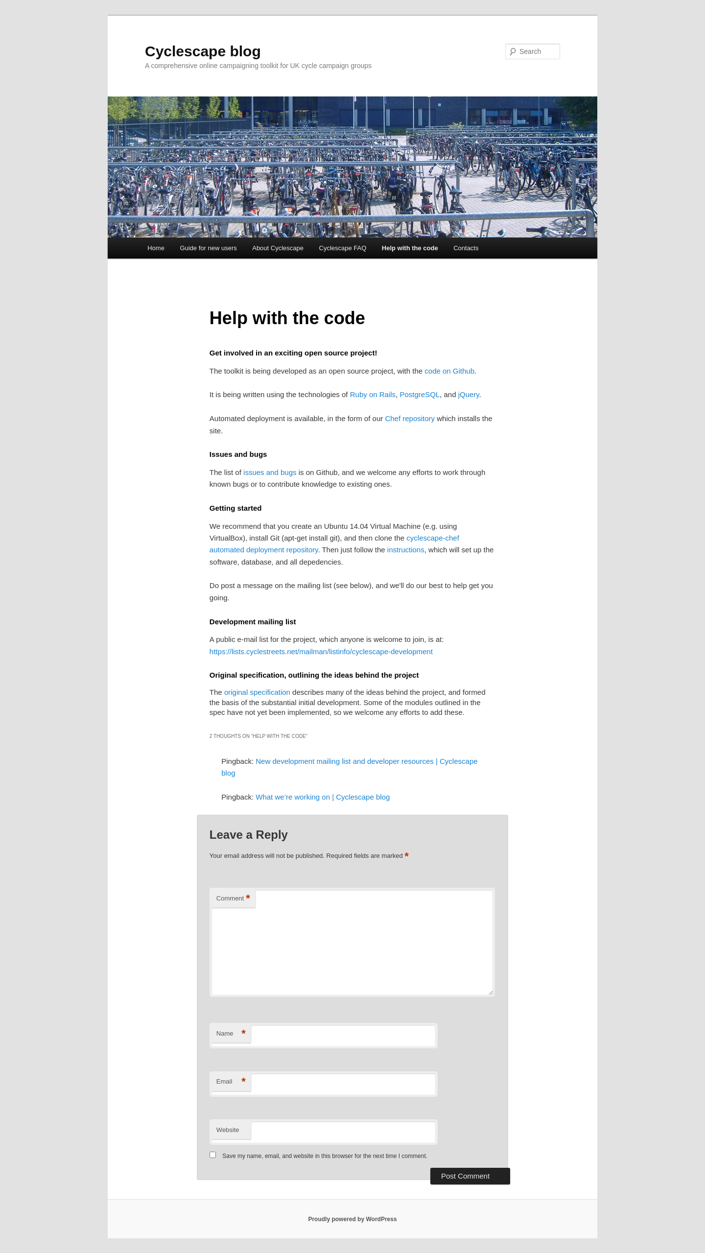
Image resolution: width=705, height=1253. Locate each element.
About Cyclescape (278, 248)
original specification (257, 692)
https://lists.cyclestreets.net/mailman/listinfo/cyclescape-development (321, 651)
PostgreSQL (420, 394)
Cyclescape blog (203, 51)
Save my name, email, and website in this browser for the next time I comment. (324, 1156)
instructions (405, 549)
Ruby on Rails (373, 394)
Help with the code (410, 248)
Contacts (465, 248)
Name (231, 1034)
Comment (233, 899)
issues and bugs (269, 472)
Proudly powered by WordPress (352, 1219)
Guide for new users (208, 248)
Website (227, 1130)
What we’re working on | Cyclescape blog (323, 797)
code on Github (449, 371)
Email (231, 1082)
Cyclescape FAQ (343, 248)
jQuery (468, 394)
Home (155, 248)
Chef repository (410, 418)
